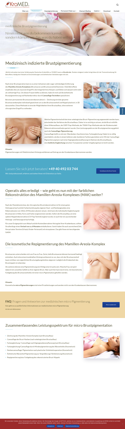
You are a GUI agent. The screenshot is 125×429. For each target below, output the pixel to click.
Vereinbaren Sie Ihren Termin (108, 171)
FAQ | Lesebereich (111, 304)
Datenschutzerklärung (72, 426)
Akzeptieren (50, 426)
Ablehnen (60, 426)
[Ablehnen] (123, 424)
